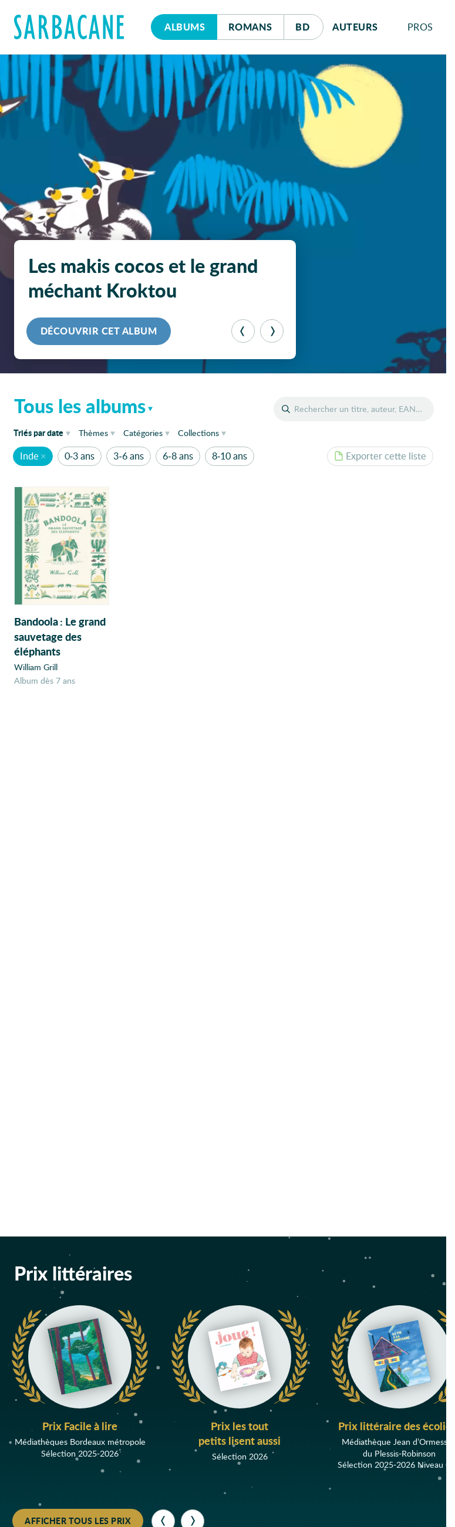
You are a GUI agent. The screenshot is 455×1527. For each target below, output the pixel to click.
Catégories (143, 432)
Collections (198, 432)
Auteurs (355, 26)
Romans (250, 26)
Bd (309, 23)
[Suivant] (272, 331)
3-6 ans (128, 455)
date (44, 432)
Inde (29, 455)
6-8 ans (178, 455)
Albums (184, 26)
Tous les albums (80, 405)
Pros (420, 26)
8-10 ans (229, 455)
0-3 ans (80, 455)
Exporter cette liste (380, 455)
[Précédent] (243, 331)
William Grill (36, 667)
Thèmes (93, 432)
